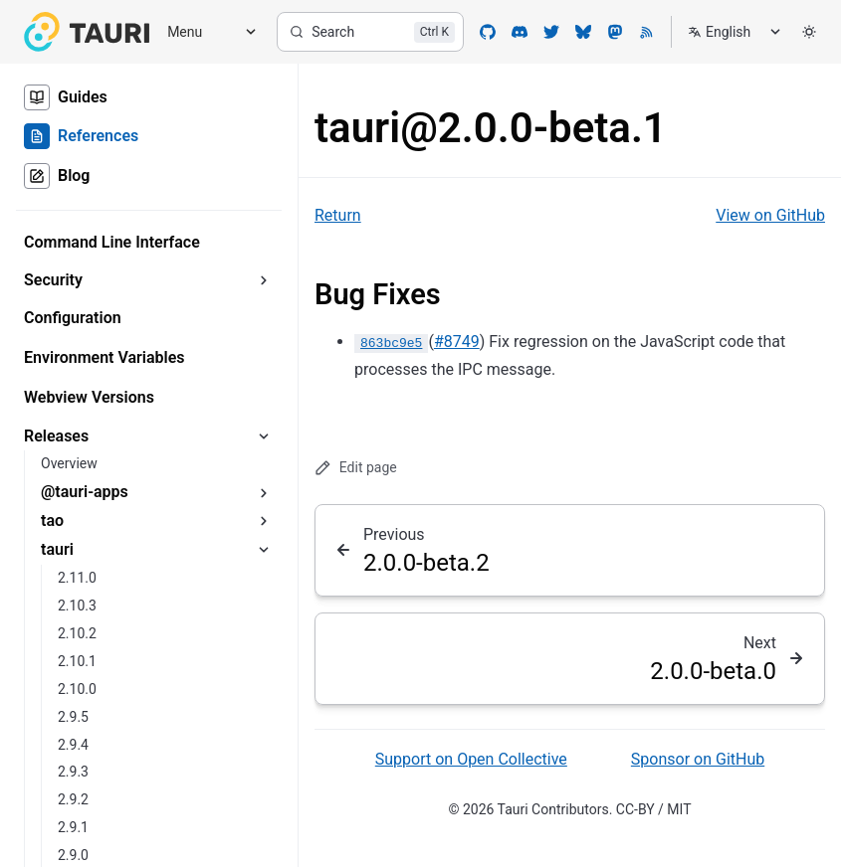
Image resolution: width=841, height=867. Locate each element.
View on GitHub (770, 215)
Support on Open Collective (471, 759)
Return (338, 215)
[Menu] (205, 32)
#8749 (457, 341)
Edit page (356, 467)
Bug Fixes (378, 294)
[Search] (370, 32)
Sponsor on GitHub (697, 759)
